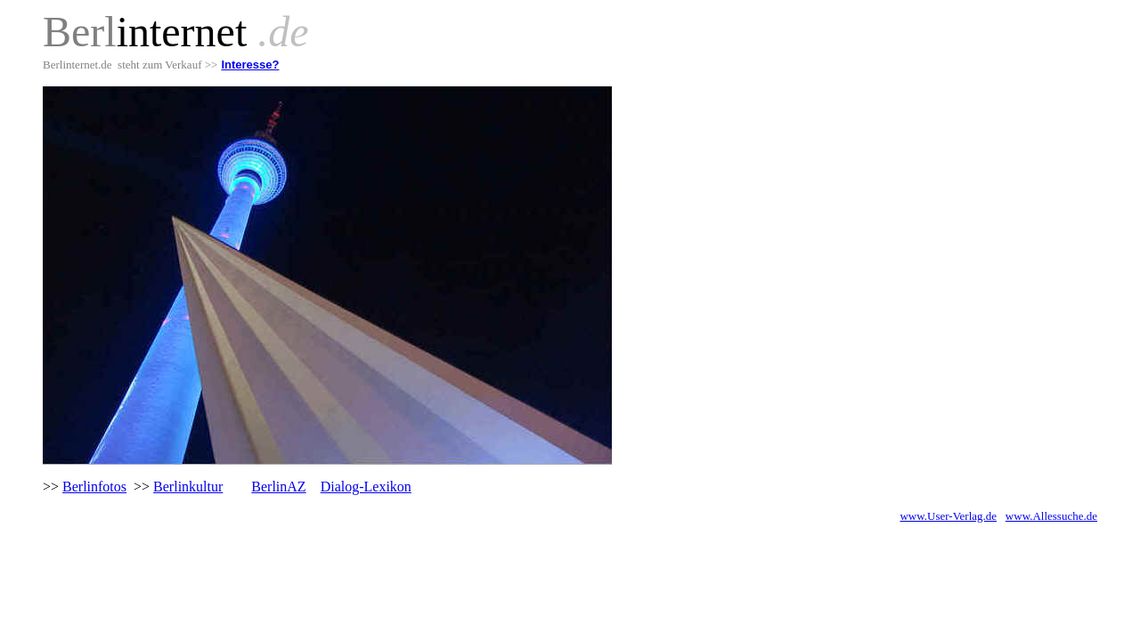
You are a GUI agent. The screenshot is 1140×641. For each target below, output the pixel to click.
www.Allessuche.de (1051, 516)
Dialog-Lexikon (366, 486)
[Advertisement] (251, 564)
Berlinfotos (94, 486)
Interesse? (250, 64)
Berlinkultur (188, 486)
